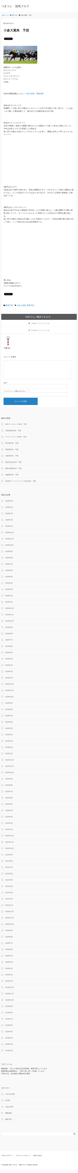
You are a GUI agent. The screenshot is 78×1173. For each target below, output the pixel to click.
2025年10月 (9, 549)
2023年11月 (9, 694)
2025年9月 (9, 555)
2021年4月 (9, 890)
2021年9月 (9, 858)
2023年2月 (9, 751)
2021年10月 (9, 852)
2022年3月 (9, 820)
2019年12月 (9, 991)
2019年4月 (9, 1041)
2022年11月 (9, 770)
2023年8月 (9, 713)
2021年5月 (9, 883)
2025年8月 (9, 561)
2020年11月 (9, 921)
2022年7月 (9, 795)
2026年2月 (9, 523)
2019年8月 (9, 1016)
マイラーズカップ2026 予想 (15, 440)
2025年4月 (9, 587)
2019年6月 (9, 1029)
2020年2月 (9, 978)
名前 (5, 386)
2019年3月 (9, 1048)
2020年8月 (9, 940)
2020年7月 (9, 947)
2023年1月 (9, 757)
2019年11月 (9, 997)
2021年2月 (9, 902)
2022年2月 (9, 827)
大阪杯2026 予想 (11, 459)
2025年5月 (9, 580)
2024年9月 (9, 631)
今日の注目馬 (10, 1098)
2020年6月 (9, 953)
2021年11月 (9, 846)
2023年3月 (9, 745)
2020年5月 (9, 959)
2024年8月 (9, 637)
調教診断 (8, 1117)
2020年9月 (9, 934)
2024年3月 (9, 669)
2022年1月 (9, 833)
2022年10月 (9, 776)
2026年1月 (9, 530)
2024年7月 (9, 643)
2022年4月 (9, 814)
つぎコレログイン (7, 1159)
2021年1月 (9, 909)
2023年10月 (9, 700)
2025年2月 (9, 599)
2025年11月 (9, 542)
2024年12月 (9, 612)
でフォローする (40, 323)
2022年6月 (9, 801)
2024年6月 (9, 650)
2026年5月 (9, 504)
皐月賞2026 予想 (11, 447)
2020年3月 (9, 972)
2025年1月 (9, 606)
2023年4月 (9, 738)
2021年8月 (9, 865)
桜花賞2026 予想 (11, 453)
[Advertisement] (39, 164)
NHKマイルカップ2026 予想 (16, 428)
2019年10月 (9, 1004)
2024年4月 (9, 662)
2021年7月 (9, 871)
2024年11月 (9, 618)
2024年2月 (9, 675)
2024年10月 (9, 624)
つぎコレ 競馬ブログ (15, 6)
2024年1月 (9, 681)
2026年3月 (9, 517)
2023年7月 (9, 719)
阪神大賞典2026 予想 (13, 472)
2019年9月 (9, 1010)
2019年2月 (9, 1054)
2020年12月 (9, 915)
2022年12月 (9, 763)
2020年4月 (9, 966)
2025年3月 (9, 593)
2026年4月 (9, 511)
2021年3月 (9, 896)
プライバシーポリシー (23, 1159)
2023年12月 (9, 688)
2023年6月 (9, 725)
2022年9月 (9, 782)
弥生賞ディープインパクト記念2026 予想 (20, 485)
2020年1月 (9, 985)
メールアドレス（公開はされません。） (16, 395)
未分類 (7, 1104)
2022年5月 (9, 808)
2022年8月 (9, 789)
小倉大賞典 (21, 305)
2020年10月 (9, 928)
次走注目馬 (9, 1110)
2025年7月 (9, 568)
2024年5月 (9, 656)
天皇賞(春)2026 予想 (13, 434)
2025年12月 (9, 536)
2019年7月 (9, 1022)
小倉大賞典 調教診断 (34, 94)
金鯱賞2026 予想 (11, 478)
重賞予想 (9, 305)
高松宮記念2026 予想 (13, 466)
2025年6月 (9, 574)
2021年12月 (9, 839)
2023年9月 (9, 707)
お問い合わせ (37, 1159)
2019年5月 (9, 1035)
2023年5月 (9, 732)
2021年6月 (9, 877)
